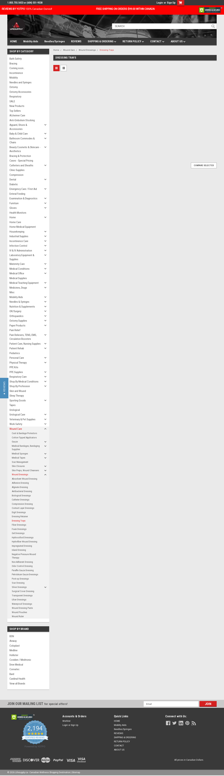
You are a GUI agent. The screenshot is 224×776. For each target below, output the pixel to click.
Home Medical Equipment (22, 226)
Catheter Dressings (20, 499)
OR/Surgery (15, 311)
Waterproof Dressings (22, 604)
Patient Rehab (16, 348)
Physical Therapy (18, 362)
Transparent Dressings (22, 595)
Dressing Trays (18, 520)
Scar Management (20, 462)
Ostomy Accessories (20, 92)
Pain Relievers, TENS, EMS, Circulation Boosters (23, 337)
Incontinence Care (18, 241)
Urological (14, 410)
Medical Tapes (18, 457)
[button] (4, 388)
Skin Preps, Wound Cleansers (25, 470)
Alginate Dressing (20, 487)
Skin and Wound (17, 391)
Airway (13, 641)
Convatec (14, 669)
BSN (11, 636)
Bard (11, 674)
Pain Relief (14, 330)
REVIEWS (76, 41)
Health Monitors (17, 212)
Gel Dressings (18, 533)
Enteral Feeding (17, 193)
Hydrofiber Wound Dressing (24, 541)
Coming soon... (17, 68)
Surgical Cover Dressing (23, 591)
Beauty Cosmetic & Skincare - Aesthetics (24, 149)
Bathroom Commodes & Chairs (22, 140)
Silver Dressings (19, 587)
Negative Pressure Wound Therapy (24, 556)
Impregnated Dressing (22, 546)
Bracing (13, 63)
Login (160, 2)
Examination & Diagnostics (23, 198)
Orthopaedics (16, 316)
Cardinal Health (17, 678)
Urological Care (17, 414)
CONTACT (157, 41)
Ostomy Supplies (18, 320)
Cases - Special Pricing (21, 160)
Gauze (15, 441)
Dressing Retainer (20, 516)
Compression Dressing (22, 504)
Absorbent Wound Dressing (24, 478)
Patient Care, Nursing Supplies (25, 343)
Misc (11, 292)
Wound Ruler (18, 616)
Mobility (13, 77)
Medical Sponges (20, 453)
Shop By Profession (19, 386)
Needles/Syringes (54, 41)
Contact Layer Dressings (23, 508)
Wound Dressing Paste (22, 608)
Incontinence (16, 73)
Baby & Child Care (18, 133)
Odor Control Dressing (22, 566)
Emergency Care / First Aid (23, 189)
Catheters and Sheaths (21, 165)
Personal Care (16, 357)
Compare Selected (204, 165)
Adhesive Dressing (20, 483)
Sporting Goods (17, 400)
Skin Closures (18, 466)
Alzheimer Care (17, 115)
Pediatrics (14, 353)
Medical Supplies (18, 278)
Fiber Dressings (19, 524)
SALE (12, 101)
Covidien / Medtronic (20, 659)
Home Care (15, 222)
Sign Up (171, 2)
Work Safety (15, 424)
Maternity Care (17, 264)
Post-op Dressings (20, 578)
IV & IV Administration (20, 250)
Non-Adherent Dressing (22, 562)
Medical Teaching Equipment (24, 282)
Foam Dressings (19, 529)
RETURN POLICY (133, 41)
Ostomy (13, 87)
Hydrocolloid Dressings (22, 537)
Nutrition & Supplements (22, 306)
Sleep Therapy (16, 395)
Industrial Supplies (18, 236)
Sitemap (76, 772)
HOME (13, 41)
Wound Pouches (19, 612)
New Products (16, 106)
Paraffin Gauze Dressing (23, 570)
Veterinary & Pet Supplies (22, 419)
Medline (13, 650)
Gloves (13, 208)
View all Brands (17, 683)
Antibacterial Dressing (22, 491)
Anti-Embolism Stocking (22, 120)
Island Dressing (19, 550)
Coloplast (14, 645)
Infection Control (18, 245)
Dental (12, 179)
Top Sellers (15, 110)
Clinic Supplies (17, 170)
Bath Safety (15, 58)
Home (12, 217)
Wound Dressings (20, 474)
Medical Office (16, 273)
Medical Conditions (19, 268)
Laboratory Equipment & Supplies (21, 257)
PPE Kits (13, 367)
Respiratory (15, 96)
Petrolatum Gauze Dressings (25, 574)
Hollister (13, 655)
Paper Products (17, 325)
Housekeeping (16, 231)
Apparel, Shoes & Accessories (18, 127)
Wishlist (66, 721)
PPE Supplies (16, 372)
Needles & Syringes (19, 301)
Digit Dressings (19, 512)
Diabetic (13, 184)
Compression (16, 175)
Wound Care (15, 428)
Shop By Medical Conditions (23, 381)
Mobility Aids (30, 41)
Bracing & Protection (20, 156)
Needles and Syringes (20, 82)
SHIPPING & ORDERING (102, 41)
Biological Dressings (21, 495)
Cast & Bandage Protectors (24, 433)
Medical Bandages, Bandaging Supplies (26, 448)
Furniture (14, 203)
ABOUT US (178, 41)
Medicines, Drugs (18, 287)
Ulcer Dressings (19, 599)
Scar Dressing (18, 582)
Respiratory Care (18, 376)
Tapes (12, 405)
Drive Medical (16, 664)
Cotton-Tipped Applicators (24, 437)
